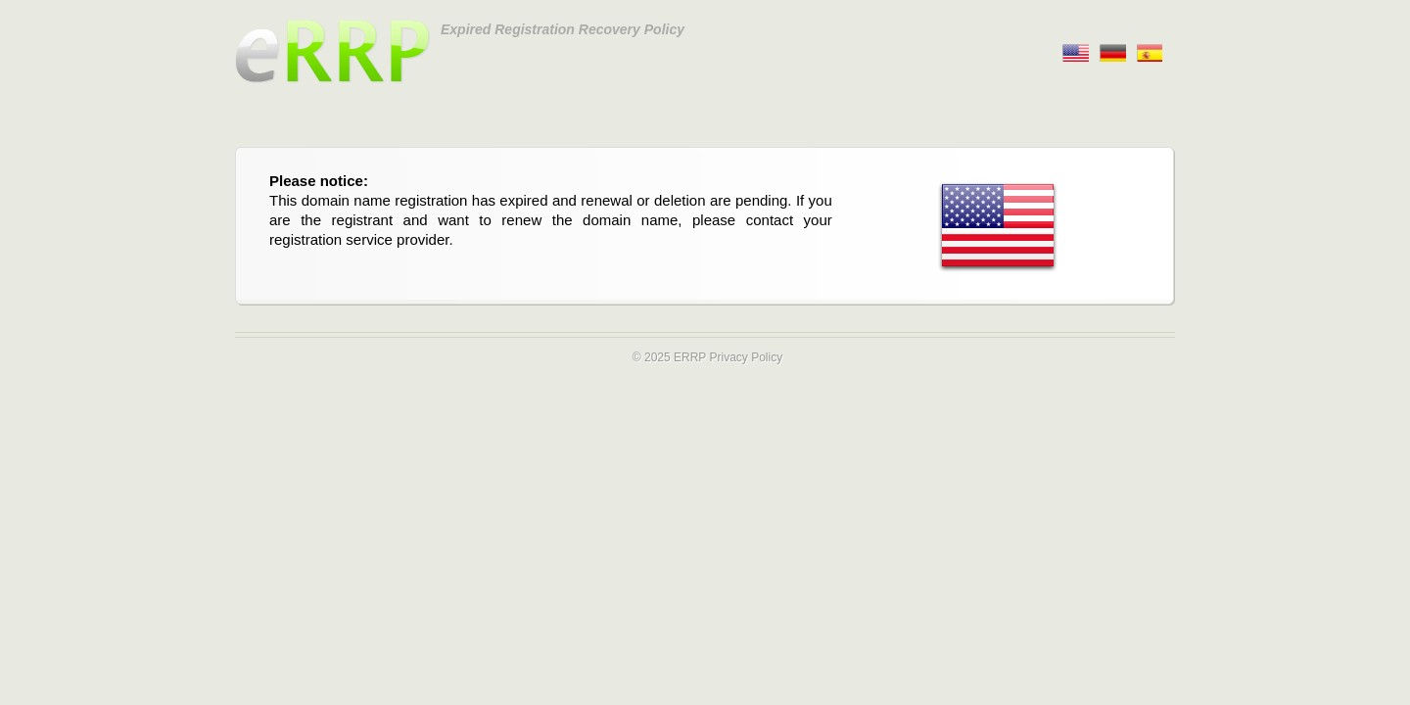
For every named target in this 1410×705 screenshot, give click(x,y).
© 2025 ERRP (669, 357)
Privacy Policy (745, 357)
